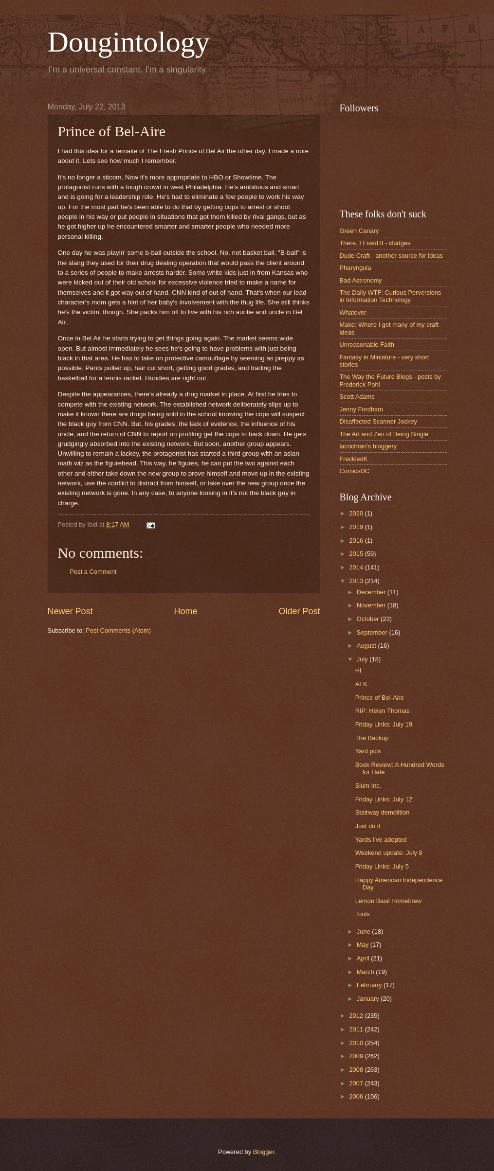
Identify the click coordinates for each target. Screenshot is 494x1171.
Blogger (263, 1151)
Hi (358, 670)
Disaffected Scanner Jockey (378, 421)
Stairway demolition (382, 812)
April (364, 958)
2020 (357, 513)
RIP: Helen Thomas (382, 710)
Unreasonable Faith (367, 344)
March (366, 972)
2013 (357, 581)
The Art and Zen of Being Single (384, 434)
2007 (357, 1083)
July (363, 659)
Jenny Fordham (361, 409)
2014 (357, 567)
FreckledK (354, 458)
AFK (361, 684)
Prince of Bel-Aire (379, 697)
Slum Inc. (368, 785)
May (363, 944)
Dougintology (129, 42)
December (372, 592)
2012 (357, 1015)
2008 (357, 1069)
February (370, 985)
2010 (357, 1043)
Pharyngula (355, 267)
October (369, 618)
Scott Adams (357, 396)
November (372, 605)
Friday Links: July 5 (382, 866)
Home (185, 611)
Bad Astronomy (361, 280)
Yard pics (368, 751)
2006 (357, 1096)
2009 (357, 1056)
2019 (357, 527)
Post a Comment (93, 571)
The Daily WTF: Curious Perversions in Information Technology (390, 296)
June (364, 931)
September (373, 632)
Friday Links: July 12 (383, 799)
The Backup (372, 738)
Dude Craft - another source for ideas (391, 255)
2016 (357, 540)
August (367, 645)
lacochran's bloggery (368, 446)
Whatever (353, 312)
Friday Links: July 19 (383, 724)
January (369, 998)
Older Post (299, 611)
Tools (362, 914)
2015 (357, 553)
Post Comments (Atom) (118, 630)
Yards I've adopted (381, 839)
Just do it (368, 826)
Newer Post (70, 611)
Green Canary (359, 230)
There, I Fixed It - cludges (375, 243)
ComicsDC (355, 471)
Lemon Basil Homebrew (388, 901)
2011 (357, 1029)
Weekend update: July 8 (388, 852)
